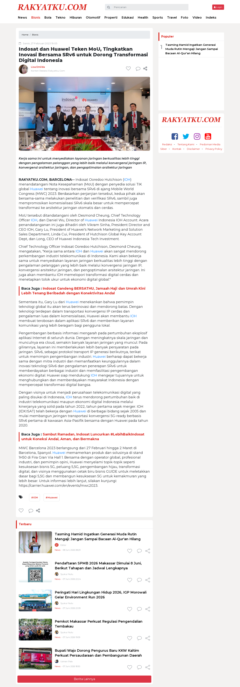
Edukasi (128, 17)
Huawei (36, 189)
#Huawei (52, 497)
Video (197, 17)
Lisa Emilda (38, 67)
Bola (47, 17)
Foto (184, 17)
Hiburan (76, 17)
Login (218, 7)
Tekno (60, 17)
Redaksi (167, 144)
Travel (172, 17)
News (22, 17)
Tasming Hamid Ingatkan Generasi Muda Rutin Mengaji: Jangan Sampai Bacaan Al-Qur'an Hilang (191, 49)
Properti (110, 17)
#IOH (34, 497)
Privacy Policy (214, 148)
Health (143, 17)
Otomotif (93, 17)
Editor (63, 545)
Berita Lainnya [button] (84, 679)
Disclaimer (193, 148)
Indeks (211, 17)
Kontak (176, 148)
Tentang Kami (186, 144)
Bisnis (35, 17)
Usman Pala (66, 661)
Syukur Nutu (66, 574)
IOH (127, 180)
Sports (157, 17)
